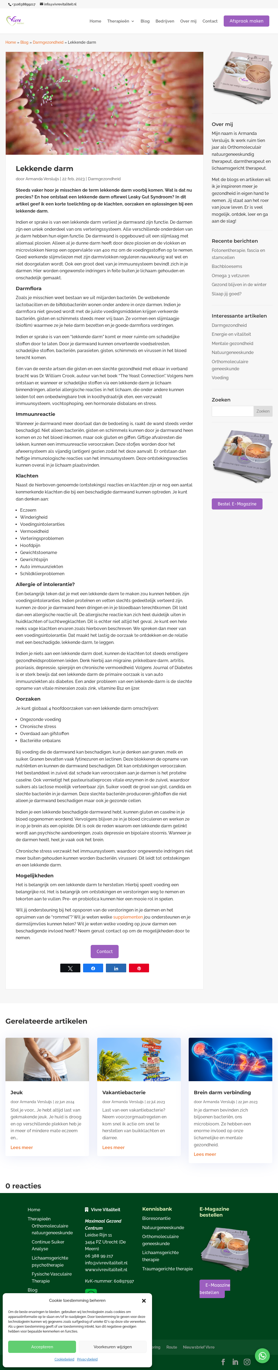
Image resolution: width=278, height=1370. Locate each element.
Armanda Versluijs (42, 178)
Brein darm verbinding (222, 1093)
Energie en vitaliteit (231, 334)
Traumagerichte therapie (167, 1268)
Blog (145, 21)
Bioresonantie (156, 1218)
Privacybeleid (87, 1359)
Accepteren (42, 1346)
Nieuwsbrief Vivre (198, 1347)
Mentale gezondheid (232, 343)
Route (171, 1347)
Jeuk (17, 1093)
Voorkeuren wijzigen (113, 1346)
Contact (210, 21)
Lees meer (22, 1147)
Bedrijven (165, 21)
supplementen (128, 917)
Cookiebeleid (64, 1359)
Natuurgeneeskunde (233, 352)
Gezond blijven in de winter (239, 284)
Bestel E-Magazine (237, 504)
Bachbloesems (227, 266)
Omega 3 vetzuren (230, 275)
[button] (144, 1300)
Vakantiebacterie (124, 1093)
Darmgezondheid (48, 42)
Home (95, 21)
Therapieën (118, 21)
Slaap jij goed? (227, 293)
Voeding (220, 377)
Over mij (188, 21)
